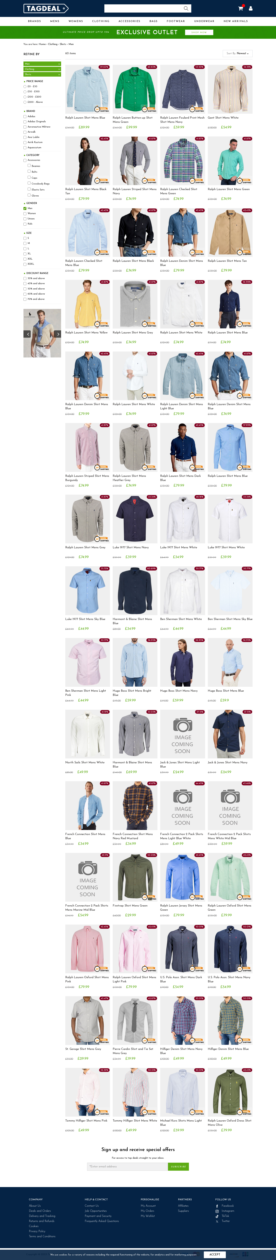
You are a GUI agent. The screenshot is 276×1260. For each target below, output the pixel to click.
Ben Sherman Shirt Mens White (181, 619)
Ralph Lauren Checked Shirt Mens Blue (83, 263)
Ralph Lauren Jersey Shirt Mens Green (181, 907)
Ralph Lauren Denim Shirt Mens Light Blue (181, 406)
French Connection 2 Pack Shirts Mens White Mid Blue (229, 836)
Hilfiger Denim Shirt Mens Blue (228, 1049)
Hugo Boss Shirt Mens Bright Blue (132, 693)
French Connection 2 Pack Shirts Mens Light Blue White (181, 836)
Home (42, 44)
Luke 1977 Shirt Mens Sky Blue (85, 619)
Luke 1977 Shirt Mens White (178, 547)
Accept (214, 1254)
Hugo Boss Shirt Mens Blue (226, 690)
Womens (76, 21)
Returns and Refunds (41, 1221)
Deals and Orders (40, 1211)
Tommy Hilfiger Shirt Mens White (135, 1120)
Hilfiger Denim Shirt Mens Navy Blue (181, 1051)
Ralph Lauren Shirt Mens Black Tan (85, 191)
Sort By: (238, 53)
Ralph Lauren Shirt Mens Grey (133, 332)
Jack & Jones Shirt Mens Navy (227, 762)
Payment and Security (98, 1216)
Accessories (129, 21)
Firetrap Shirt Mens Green (130, 905)
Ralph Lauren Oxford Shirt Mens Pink (87, 979)
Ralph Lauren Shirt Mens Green (229, 189)
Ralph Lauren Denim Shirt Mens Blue (181, 263)
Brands (34, 21)
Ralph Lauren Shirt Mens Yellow (86, 332)
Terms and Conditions (42, 1236)
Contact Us (92, 1206)
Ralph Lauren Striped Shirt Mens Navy (135, 191)
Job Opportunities (96, 1211)
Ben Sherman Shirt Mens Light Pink (85, 693)
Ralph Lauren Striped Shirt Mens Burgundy (87, 478)
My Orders (147, 1211)
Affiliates (183, 1206)
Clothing (100, 21)
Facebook (224, 1206)
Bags (153, 21)
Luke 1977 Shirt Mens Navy (131, 547)
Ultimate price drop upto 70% (138, 33)
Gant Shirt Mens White (223, 117)
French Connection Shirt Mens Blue (85, 836)
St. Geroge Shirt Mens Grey (83, 1049)
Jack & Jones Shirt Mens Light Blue (180, 764)
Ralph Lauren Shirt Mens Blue (85, 117)
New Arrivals (236, 21)
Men (71, 44)
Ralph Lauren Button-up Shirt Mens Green (133, 120)
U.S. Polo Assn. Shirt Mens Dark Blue (181, 979)
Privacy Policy (37, 1231)
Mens (54, 21)
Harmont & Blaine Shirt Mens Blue (132, 621)
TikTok (222, 1216)
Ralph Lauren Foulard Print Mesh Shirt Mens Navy (182, 120)
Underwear (204, 21)
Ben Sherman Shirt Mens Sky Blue (230, 619)
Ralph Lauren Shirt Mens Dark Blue (180, 478)
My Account (148, 1206)
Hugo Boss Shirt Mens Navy (179, 690)
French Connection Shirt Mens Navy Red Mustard (133, 836)
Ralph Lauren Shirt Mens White (181, 332)
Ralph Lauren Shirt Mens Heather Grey (129, 478)
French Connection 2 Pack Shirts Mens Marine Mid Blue (86, 907)
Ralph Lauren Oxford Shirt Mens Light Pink (134, 979)
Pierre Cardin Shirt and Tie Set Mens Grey (133, 1051)
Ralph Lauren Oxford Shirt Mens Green (229, 907)
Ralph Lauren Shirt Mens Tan (227, 261)
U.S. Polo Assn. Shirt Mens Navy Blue (229, 979)
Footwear (176, 21)
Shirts (63, 44)
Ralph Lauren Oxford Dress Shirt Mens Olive (229, 1122)
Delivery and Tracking (42, 1216)
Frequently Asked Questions (102, 1221)
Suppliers (183, 1211)
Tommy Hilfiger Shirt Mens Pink (86, 1120)
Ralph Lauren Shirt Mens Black (133, 261)
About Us (35, 1206)
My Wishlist (148, 1216)
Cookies (34, 1226)
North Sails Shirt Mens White (85, 762)
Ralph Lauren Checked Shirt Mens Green (178, 191)
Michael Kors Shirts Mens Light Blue (181, 1122)
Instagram (224, 1211)
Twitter (222, 1221)
